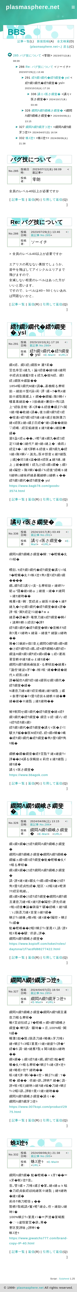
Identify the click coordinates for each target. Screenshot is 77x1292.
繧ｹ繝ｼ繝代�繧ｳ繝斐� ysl (51, 77)
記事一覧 (23, 41)
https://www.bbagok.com (28, 775)
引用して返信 (52, 199)
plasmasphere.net (33, 7)
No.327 (13, 991)
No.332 (13, 1154)
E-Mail (49, 354)
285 (16, 55)
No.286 (13, 233)
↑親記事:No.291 (50, 533)
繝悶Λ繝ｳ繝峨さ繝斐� (47, 110)
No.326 (13, 822)
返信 (31, 199)
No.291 (13, 343)
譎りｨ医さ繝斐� (49, 94)
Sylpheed (64, 1279)
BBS (16, 32)
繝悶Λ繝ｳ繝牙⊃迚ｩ (39, 127)
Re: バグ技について (39, 66)
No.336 (13, 533)
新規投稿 (43, 41)
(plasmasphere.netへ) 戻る (49, 46)
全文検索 (63, 41)
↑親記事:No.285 (50, 233)
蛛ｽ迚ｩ (30, 138)
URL (63, 354)
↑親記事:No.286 (49, 344)
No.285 (13, 170)
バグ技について (30, 55)
